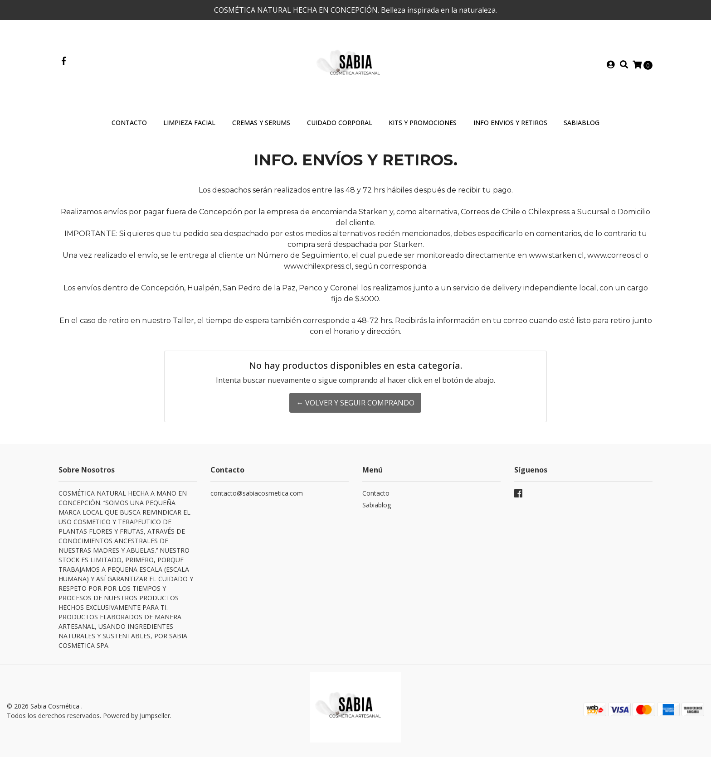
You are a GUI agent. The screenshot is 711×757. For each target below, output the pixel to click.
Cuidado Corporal (339, 122)
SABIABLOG (581, 122)
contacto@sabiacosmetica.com (256, 493)
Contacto (129, 122)
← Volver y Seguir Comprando (355, 403)
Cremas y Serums (261, 122)
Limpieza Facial (189, 122)
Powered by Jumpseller (136, 715)
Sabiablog (376, 505)
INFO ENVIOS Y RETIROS (510, 122)
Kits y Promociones (423, 122)
